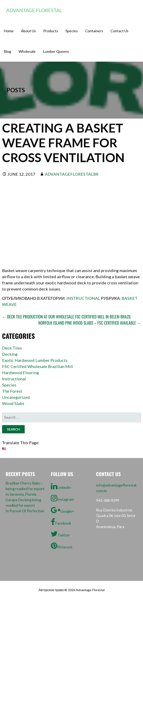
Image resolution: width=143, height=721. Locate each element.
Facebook (61, 522)
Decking (9, 354)
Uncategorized (16, 397)
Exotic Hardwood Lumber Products (34, 360)
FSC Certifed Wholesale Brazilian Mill (37, 366)
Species (71, 31)
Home (9, 31)
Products (50, 31)
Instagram (62, 498)
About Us (28, 31)
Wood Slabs (13, 403)
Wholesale (27, 51)
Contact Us (119, 31)
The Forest (12, 391)
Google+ (62, 510)
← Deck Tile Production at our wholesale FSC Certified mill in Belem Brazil (66, 317)
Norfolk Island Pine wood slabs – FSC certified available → (89, 323)
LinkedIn (61, 486)
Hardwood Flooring (20, 372)
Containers (94, 31)
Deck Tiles (12, 347)
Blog (7, 51)
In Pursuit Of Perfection (25, 511)
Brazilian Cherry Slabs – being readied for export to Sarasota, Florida (25, 488)
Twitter (60, 534)
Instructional (83, 298)
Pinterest (61, 545)
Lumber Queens (56, 51)
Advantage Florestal (34, 10)
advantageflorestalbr (72, 174)
